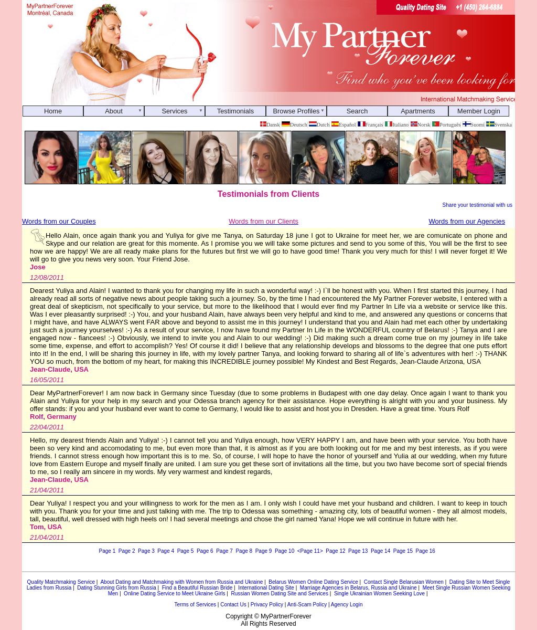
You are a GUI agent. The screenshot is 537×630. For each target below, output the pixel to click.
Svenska (499, 125)
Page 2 (127, 551)
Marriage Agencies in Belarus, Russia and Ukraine (358, 588)
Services (174, 111)
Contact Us (233, 604)
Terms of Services (195, 604)
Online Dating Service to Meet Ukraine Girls (174, 593)
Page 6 (205, 551)
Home (53, 111)
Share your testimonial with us (477, 205)
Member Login (478, 111)
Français (370, 125)
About (113, 111)
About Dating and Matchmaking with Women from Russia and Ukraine (181, 582)
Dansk (270, 125)
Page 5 (185, 551)
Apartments (418, 111)
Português (446, 125)
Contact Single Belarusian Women (404, 582)
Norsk (421, 125)
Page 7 (224, 551)
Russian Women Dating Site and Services (279, 593)
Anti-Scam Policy (307, 604)
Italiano (397, 125)
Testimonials (235, 111)
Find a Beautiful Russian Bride (197, 588)
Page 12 (335, 551)
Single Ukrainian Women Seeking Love (379, 593)
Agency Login (347, 604)
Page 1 (107, 551)
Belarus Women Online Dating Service (313, 582)
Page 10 (284, 551)
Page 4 (165, 551)
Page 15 (403, 551)
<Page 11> (310, 551)
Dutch (319, 125)
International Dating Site (266, 588)
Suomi (474, 125)
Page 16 (425, 551)
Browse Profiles (296, 111)
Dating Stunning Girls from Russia (116, 588)
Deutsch (294, 125)
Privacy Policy (267, 604)
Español (343, 125)
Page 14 (380, 551)
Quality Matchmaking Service (61, 582)
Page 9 (263, 551)
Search (357, 111)
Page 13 (358, 551)
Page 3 (146, 551)
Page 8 (243, 551)
